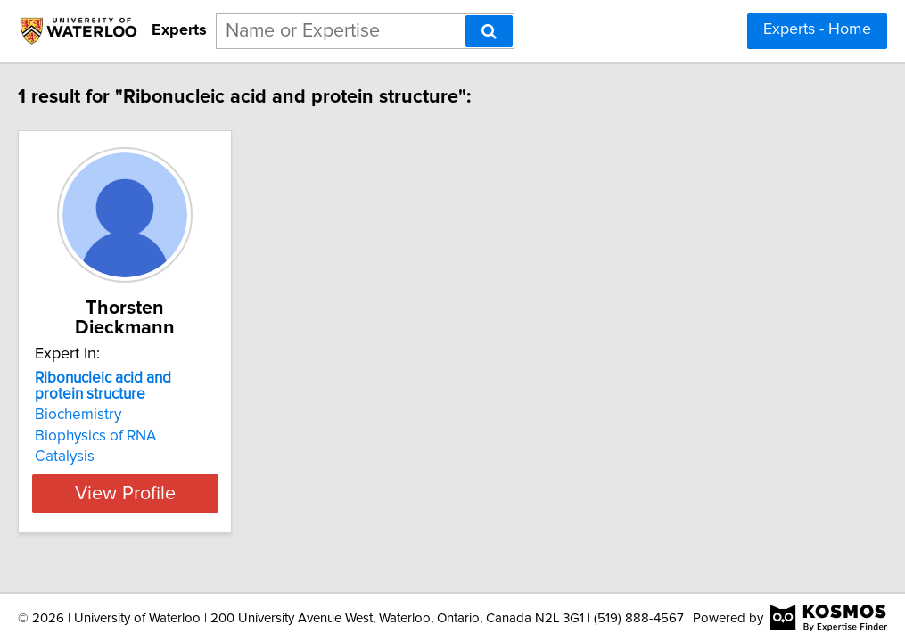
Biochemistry (112, 395)
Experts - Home (817, 29)
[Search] (489, 31)
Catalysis (98, 437)
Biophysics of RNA (129, 416)
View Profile (180, 473)
